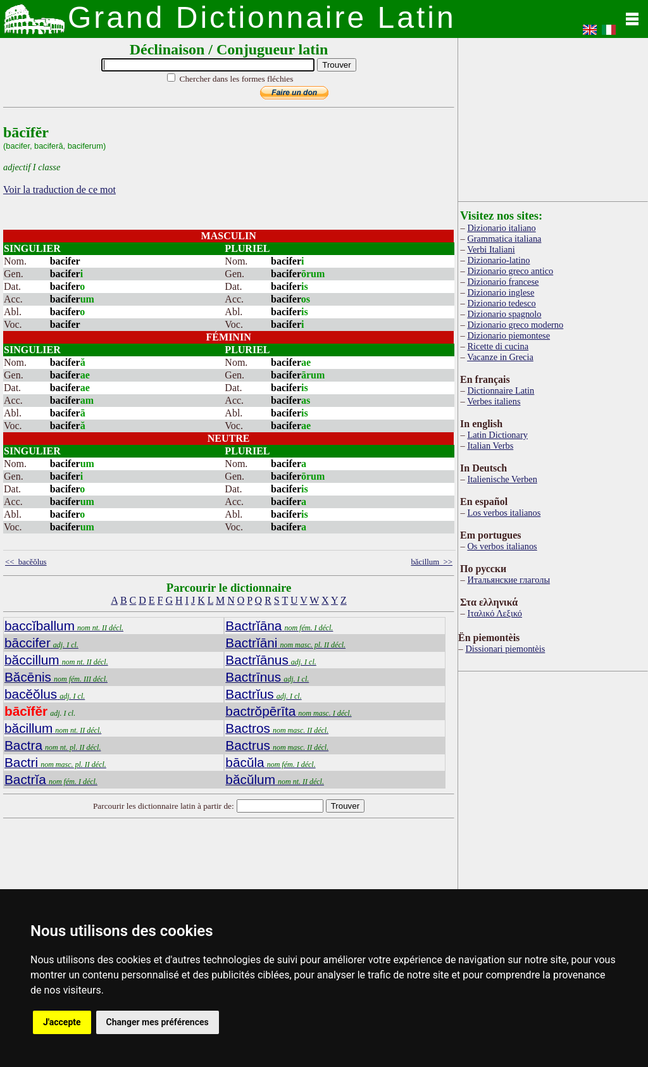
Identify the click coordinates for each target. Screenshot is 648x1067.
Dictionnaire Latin (500, 390)
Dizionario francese (503, 282)
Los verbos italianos (503, 513)
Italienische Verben (502, 479)
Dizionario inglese (500, 292)
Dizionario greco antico (510, 271)
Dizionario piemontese (508, 335)
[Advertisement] (553, 117)
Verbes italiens (493, 401)
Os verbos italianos (502, 546)
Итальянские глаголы (508, 580)
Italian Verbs (490, 445)
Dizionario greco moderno (515, 325)
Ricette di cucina (497, 346)
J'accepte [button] (62, 1022)
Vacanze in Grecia (500, 357)
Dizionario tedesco (501, 303)
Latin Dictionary (497, 435)
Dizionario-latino (498, 260)
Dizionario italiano (501, 228)
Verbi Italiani (491, 249)
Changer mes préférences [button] (157, 1022)
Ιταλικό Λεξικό (494, 613)
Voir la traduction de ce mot (59, 189)
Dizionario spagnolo (504, 314)
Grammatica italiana (504, 239)
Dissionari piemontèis (505, 649)
